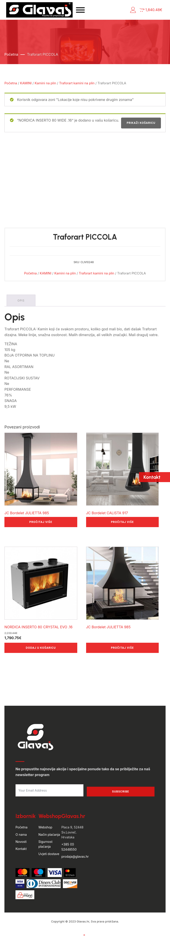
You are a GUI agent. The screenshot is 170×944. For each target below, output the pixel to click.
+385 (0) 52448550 (69, 846)
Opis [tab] (21, 300)
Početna (11, 54)
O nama (21, 834)
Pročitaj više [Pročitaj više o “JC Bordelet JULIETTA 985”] (40, 522)
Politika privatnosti (99, 935)
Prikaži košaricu (141, 122)
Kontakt (21, 849)
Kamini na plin (45, 83)
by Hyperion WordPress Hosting (85, 926)
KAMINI (26, 83)
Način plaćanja (49, 834)
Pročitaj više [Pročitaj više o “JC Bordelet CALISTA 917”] (122, 522)
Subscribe (120, 791)
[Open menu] (80, 10)
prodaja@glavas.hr (75, 856)
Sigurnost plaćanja (45, 844)
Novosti (21, 841)
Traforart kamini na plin (77, 83)
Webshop (45, 827)
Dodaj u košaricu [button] (41, 647)
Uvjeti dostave (49, 854)
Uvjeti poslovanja (69, 935)
